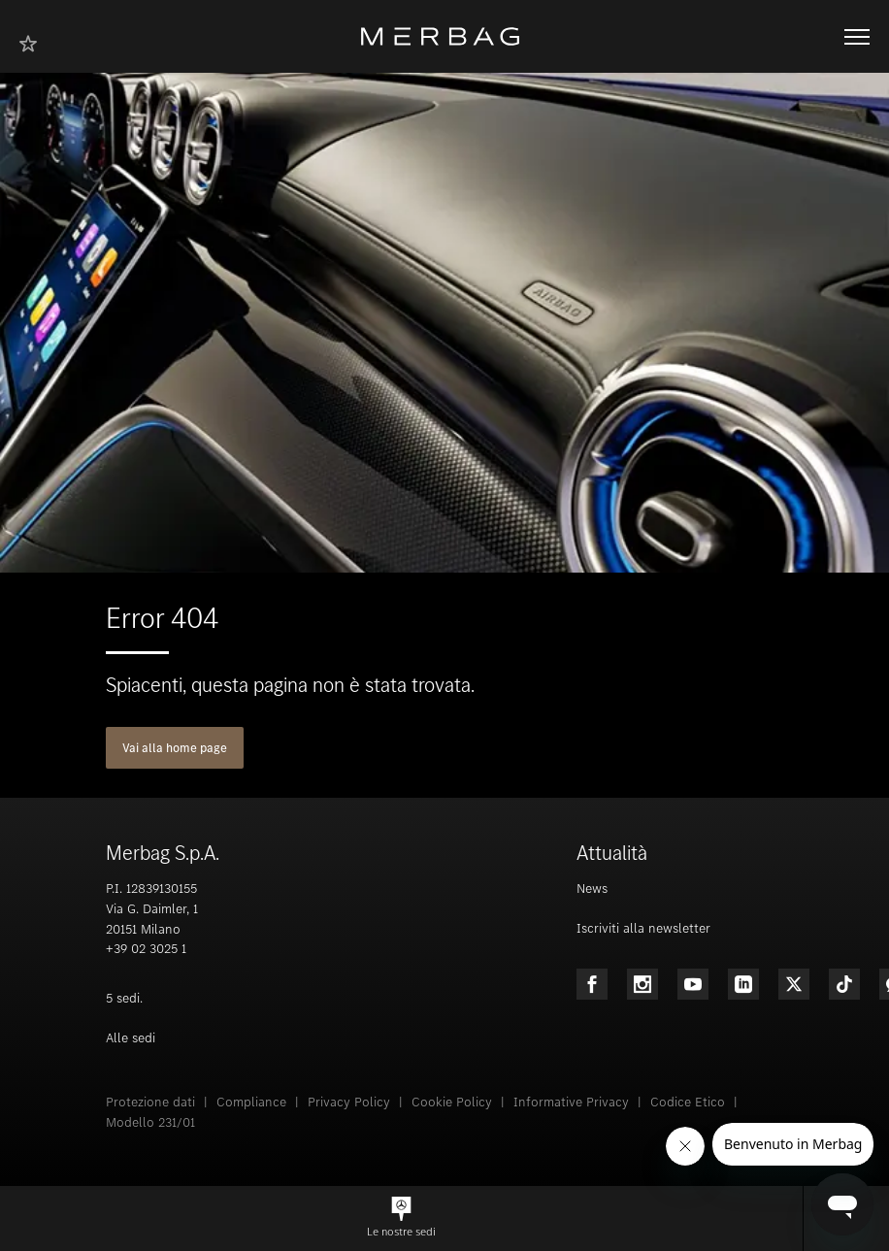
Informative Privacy (571, 1102)
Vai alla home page (174, 748)
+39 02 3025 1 (146, 948)
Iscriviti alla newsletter (643, 928)
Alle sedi (130, 1038)
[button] (401, 1218)
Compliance (251, 1102)
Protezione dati (150, 1102)
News (592, 888)
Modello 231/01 (150, 1122)
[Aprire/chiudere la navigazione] (857, 37)
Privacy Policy (349, 1102)
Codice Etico (687, 1102)
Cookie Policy (452, 1102)
